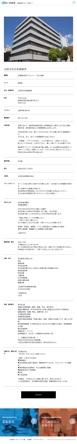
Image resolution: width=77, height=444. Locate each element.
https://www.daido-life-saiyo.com (30, 152)
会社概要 (29, 440)
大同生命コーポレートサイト (17, 440)
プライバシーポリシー (39, 440)
